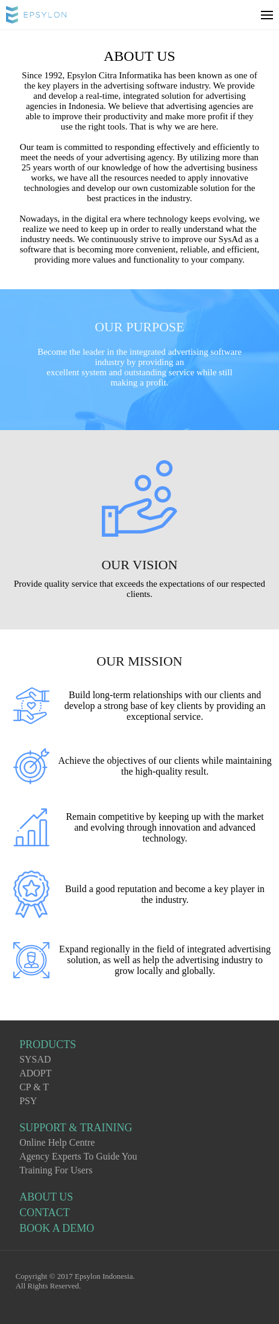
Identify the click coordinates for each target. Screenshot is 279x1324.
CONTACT (44, 1213)
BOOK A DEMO (56, 1228)
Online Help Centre (57, 1142)
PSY (28, 1101)
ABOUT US (46, 1197)
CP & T (34, 1087)
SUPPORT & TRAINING (75, 1128)
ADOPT (35, 1073)
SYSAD (35, 1059)
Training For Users (55, 1170)
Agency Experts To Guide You (78, 1156)
